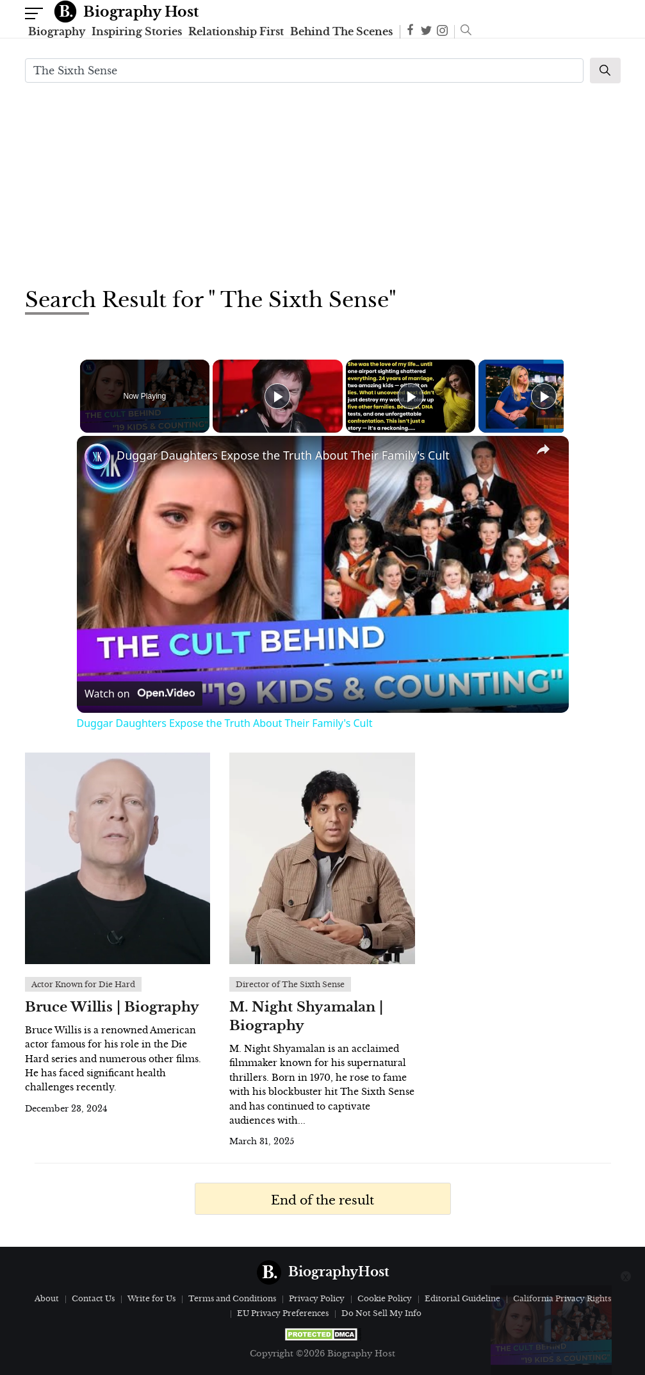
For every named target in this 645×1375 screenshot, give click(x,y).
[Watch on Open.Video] (139, 693)
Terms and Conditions (232, 1298)
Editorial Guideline (462, 1298)
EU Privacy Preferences (283, 1313)
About (47, 1298)
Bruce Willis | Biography (112, 1007)
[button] (462, 31)
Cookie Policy (384, 1298)
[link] (97, 456)
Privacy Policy (317, 1298)
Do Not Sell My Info (381, 1313)
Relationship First (236, 31)
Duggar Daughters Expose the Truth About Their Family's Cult (283, 455)
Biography (56, 31)
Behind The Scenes (341, 31)
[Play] (407, 396)
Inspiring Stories (137, 31)
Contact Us (93, 1298)
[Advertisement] (323, 183)
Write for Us (151, 1298)
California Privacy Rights (562, 1298)
